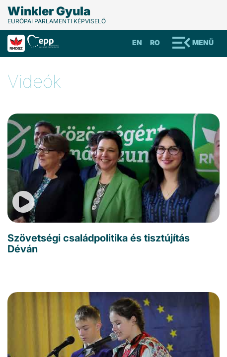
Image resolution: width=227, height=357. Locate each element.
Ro (155, 42)
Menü (203, 42)
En (137, 42)
